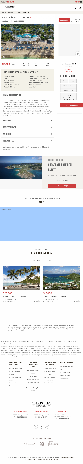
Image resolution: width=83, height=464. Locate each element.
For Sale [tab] (36, 260)
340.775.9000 (7, 2)
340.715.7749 (64, 419)
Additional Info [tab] (9, 127)
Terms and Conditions (45, 459)
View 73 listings (62, 186)
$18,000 (47, 293)
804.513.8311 (43, 417)
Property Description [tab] (12, 94)
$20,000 (7, 293)
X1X (21, 278)
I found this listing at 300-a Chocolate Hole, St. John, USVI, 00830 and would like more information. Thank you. (68, 96)
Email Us (69, 71)
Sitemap (56, 459)
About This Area (62, 180)
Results (10, 12)
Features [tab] (7, 120)
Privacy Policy (32, 459)
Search (3, 12)
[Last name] (73, 81)
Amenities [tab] (7, 134)
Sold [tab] (49, 260)
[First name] (64, 81)
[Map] (69, 40)
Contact (78, 2)
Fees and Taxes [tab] (9, 140)
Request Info (64, 20)
